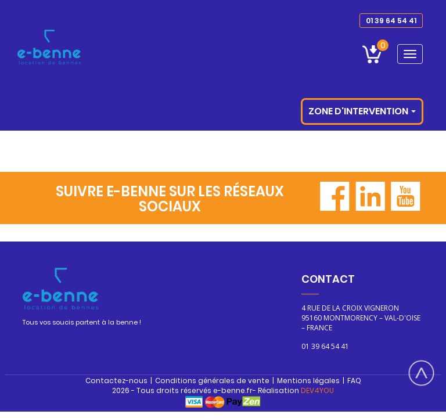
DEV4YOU (317, 390)
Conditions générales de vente (212, 380)
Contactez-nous (116, 380)
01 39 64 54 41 (391, 21)
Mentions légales (308, 380)
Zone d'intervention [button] (362, 111)
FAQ (354, 380)
